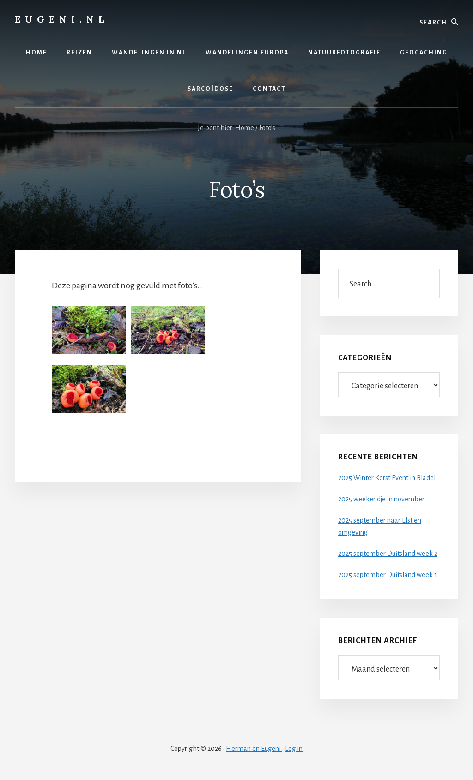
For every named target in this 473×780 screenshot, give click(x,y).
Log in (294, 748)
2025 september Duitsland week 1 (387, 574)
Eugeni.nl (62, 19)
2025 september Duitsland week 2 (387, 553)
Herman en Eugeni (254, 748)
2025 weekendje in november (381, 499)
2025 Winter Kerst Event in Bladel (387, 478)
